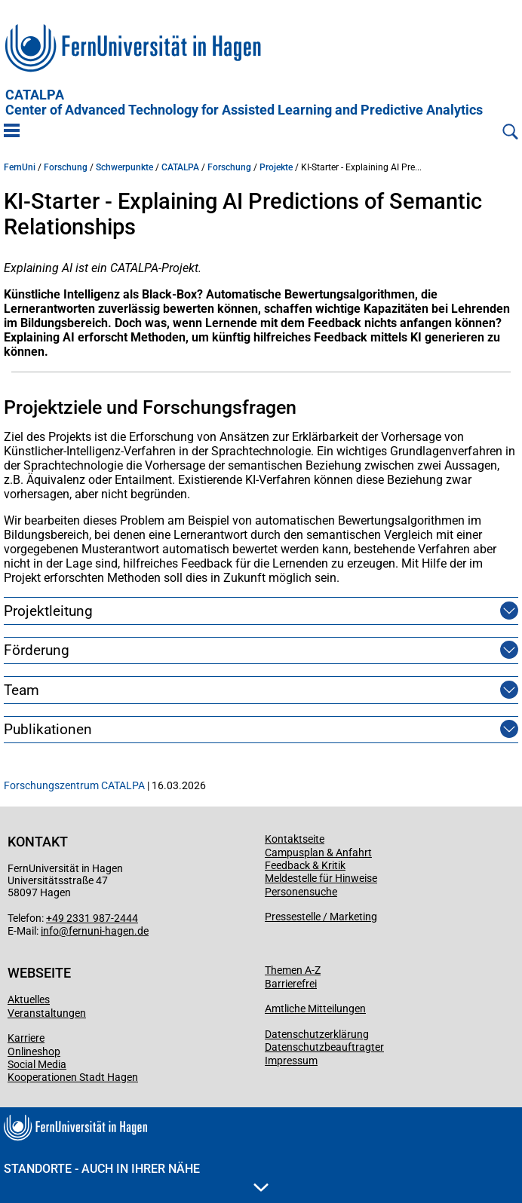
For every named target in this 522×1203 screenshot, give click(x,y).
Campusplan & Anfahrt (318, 852)
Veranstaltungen (47, 1013)
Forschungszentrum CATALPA (74, 785)
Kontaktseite (294, 839)
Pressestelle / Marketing (321, 917)
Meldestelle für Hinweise (321, 878)
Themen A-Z (293, 970)
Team (21, 690)
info (50, 931)
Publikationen (48, 729)
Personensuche (301, 892)
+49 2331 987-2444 (92, 918)
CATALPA (244, 102)
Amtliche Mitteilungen (315, 1008)
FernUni (19, 167)
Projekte (276, 167)
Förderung (36, 650)
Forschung (66, 167)
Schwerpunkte (124, 167)
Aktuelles (29, 999)
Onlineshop (34, 1051)
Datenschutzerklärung (317, 1034)
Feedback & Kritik (305, 865)
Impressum (291, 1061)
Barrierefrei (291, 984)
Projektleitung (48, 611)
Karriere (26, 1038)
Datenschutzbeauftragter (324, 1047)
